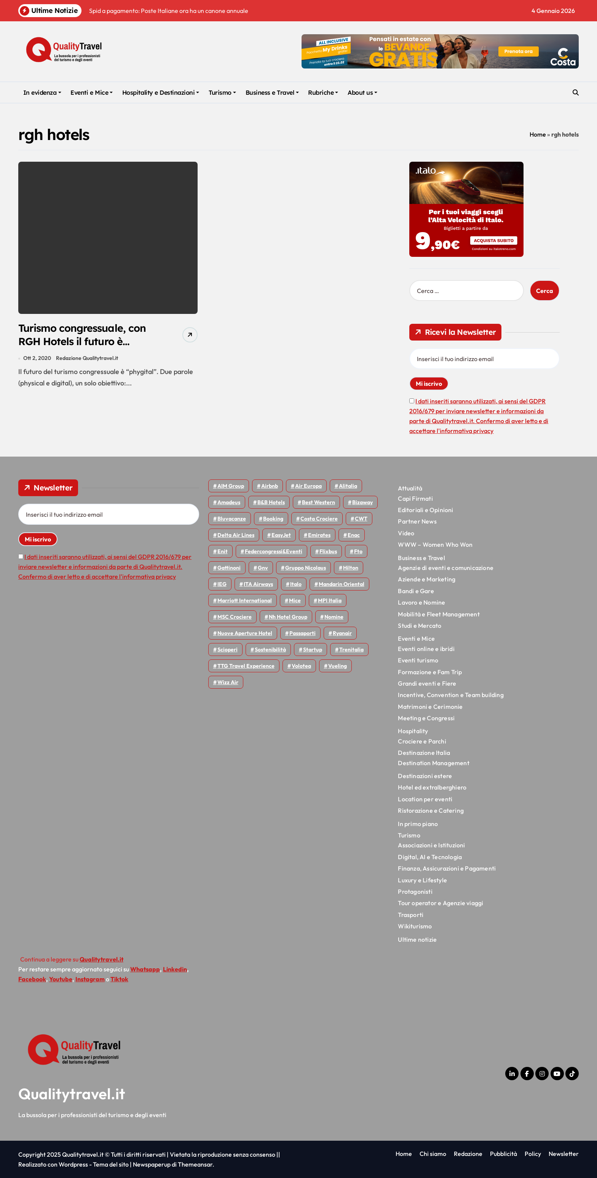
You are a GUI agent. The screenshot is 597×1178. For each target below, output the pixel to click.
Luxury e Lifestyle (422, 880)
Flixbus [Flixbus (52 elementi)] (328, 551)
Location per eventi (425, 799)
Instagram (90, 979)
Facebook (32, 979)
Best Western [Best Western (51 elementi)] (318, 502)
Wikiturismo (415, 926)
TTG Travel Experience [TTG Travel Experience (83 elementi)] (246, 665)
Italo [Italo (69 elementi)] (296, 584)
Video (406, 533)
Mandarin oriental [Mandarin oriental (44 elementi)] (341, 584)
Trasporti (410, 915)
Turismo (222, 92)
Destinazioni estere (425, 776)
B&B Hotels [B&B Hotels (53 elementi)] (271, 502)
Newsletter (564, 1153)
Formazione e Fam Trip (430, 672)
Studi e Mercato (419, 625)
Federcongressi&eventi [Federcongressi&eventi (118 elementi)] (273, 551)
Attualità (410, 488)
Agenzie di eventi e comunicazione (445, 567)
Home (538, 134)
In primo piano (418, 824)
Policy (533, 1153)
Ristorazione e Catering (431, 810)
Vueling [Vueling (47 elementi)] (337, 665)
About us (362, 92)
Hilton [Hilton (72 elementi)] (350, 567)
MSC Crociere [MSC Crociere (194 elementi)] (234, 616)
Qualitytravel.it (71, 1093)
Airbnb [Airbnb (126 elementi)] (269, 485)
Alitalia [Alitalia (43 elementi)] (348, 485)
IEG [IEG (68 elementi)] (222, 584)
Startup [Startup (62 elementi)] (312, 649)
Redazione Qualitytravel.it (87, 358)
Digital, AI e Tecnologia (430, 857)
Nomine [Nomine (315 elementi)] (333, 616)
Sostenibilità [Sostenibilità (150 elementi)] (270, 649)
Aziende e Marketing (426, 579)
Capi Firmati (415, 498)
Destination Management (433, 763)
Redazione (468, 1153)
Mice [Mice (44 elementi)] (295, 600)
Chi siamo (433, 1153)
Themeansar (195, 1164)
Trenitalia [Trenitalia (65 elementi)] (351, 649)
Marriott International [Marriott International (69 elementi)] (244, 600)
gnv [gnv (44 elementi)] (263, 567)
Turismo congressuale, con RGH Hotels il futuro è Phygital (82, 341)
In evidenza (42, 92)
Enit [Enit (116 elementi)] (222, 551)
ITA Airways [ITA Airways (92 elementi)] (258, 584)
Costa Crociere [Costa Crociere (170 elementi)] (319, 518)
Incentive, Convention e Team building (450, 695)
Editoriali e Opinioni (425, 510)
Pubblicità (503, 1153)
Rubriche (323, 92)
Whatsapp (145, 969)
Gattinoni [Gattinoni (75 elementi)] (229, 567)
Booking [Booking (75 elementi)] (273, 518)
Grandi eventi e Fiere (427, 683)
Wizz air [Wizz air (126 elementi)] (227, 682)
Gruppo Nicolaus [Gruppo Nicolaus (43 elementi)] (305, 567)
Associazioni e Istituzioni (431, 845)
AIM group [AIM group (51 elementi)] (230, 485)
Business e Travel (272, 92)
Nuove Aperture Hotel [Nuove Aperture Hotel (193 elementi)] (244, 633)
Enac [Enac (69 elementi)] (354, 535)
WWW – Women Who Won (435, 544)
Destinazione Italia (424, 752)
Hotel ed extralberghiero (432, 787)
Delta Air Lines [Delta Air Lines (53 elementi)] (235, 535)
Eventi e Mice (91, 92)
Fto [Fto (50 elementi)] (358, 551)
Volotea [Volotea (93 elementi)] (301, 665)
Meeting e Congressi (426, 718)
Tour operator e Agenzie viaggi (440, 903)
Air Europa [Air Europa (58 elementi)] (308, 485)
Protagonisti (415, 891)
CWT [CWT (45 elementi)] (361, 518)
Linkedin (175, 969)
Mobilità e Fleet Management (438, 614)
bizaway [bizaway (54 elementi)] (362, 502)
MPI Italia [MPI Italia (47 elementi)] (330, 600)
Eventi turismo (418, 660)
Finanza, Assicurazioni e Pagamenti (447, 868)
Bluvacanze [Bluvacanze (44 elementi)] (231, 518)
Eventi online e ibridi (426, 649)
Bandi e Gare (416, 591)
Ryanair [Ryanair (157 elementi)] (342, 633)
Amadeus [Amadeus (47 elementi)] (228, 502)
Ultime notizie (417, 939)
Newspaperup (152, 1164)
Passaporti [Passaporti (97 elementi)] (302, 633)
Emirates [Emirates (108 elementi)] (319, 535)
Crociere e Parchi (422, 741)
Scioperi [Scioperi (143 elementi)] (227, 649)
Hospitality (413, 731)
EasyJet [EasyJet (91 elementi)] (281, 535)
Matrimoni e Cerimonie (430, 706)
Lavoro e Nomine (421, 602)
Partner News (417, 521)
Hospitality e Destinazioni (161, 92)
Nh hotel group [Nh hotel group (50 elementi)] (288, 616)
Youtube (60, 979)
